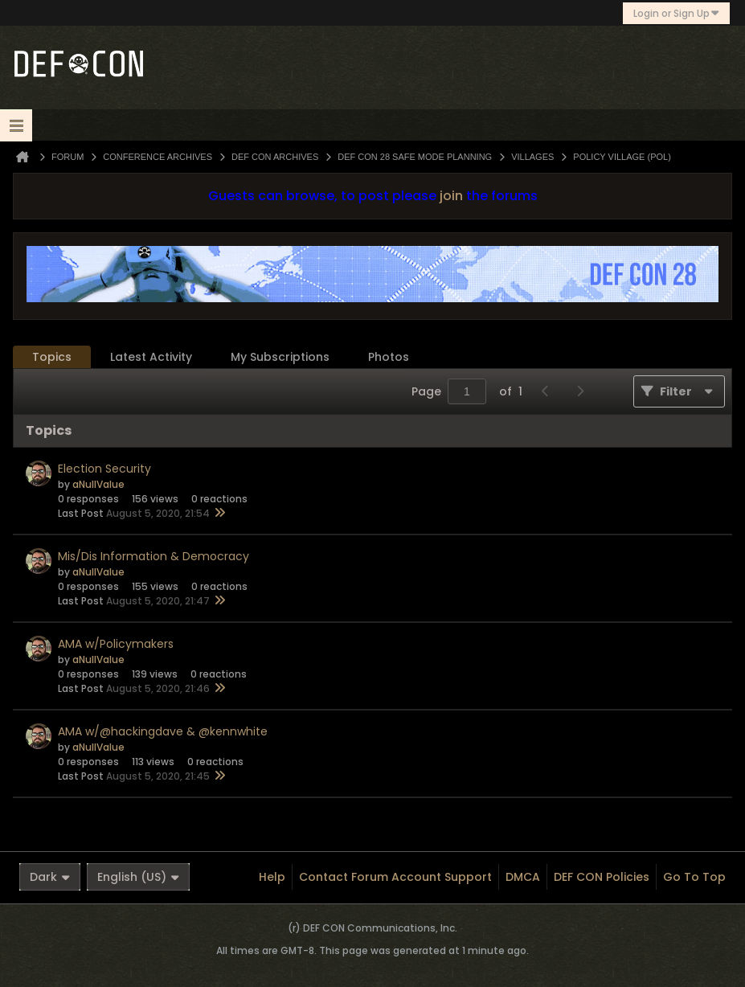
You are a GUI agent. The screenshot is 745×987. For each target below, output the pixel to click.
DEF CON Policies (601, 877)
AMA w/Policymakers (116, 644)
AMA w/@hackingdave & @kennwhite (163, 731)
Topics (52, 357)
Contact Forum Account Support (395, 877)
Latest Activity (151, 357)
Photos (388, 357)
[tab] (52, 357)
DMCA (523, 877)
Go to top (694, 877)
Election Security (104, 469)
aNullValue (98, 484)
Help (272, 877)
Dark (50, 877)
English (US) (138, 877)
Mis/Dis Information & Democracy (153, 556)
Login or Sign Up (676, 13)
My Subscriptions (280, 357)
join (451, 195)
